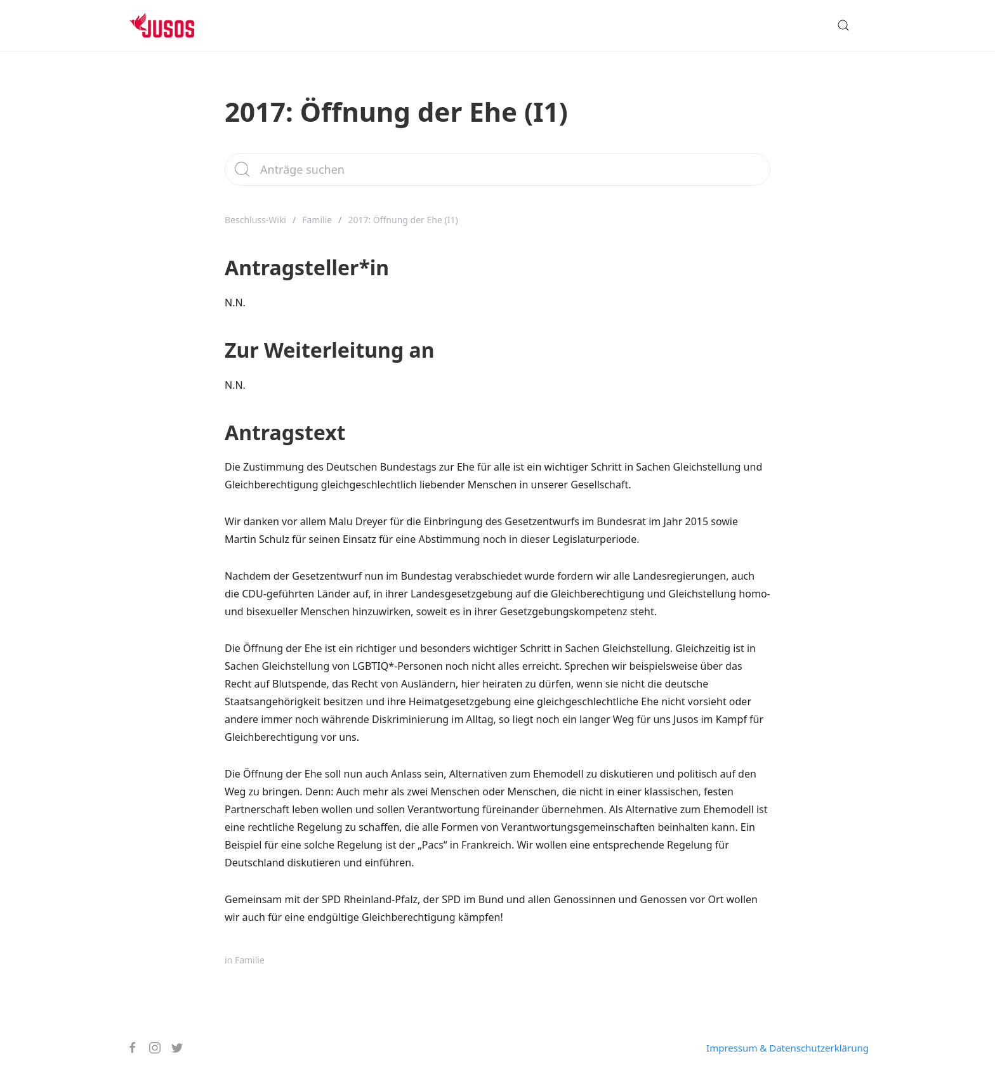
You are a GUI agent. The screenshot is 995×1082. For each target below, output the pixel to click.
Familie (317, 220)
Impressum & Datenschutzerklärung (787, 1047)
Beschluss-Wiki (255, 220)
